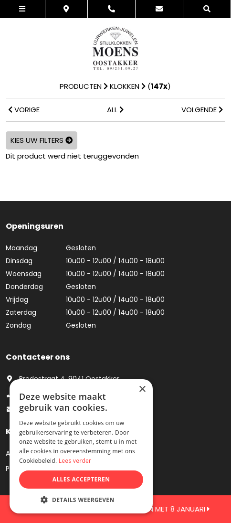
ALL (115, 110)
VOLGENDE (202, 110)
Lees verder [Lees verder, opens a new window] (75, 461)
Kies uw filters (41, 140)
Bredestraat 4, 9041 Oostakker (62, 379)
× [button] (142, 389)
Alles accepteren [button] (81, 479)
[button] (81, 499)
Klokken (124, 86)
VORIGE (24, 110)
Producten (81, 86)
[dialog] (81, 446)
